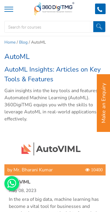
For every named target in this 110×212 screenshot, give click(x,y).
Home (10, 42)
